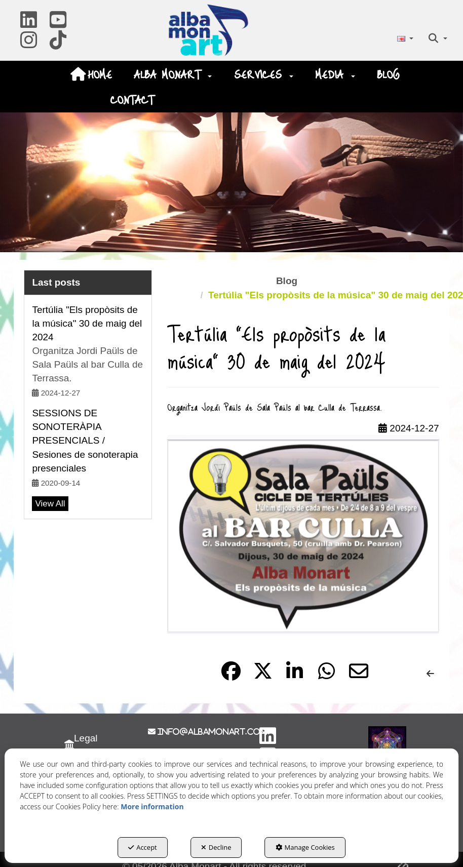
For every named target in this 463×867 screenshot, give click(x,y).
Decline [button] (216, 847)
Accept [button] (142, 847)
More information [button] (152, 806)
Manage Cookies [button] (305, 847)
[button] (28, 23)
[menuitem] (405, 38)
